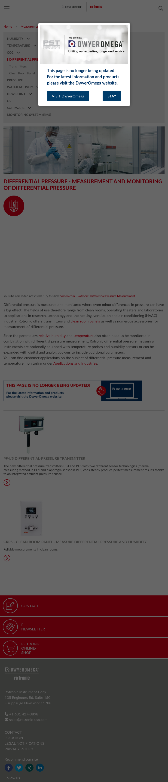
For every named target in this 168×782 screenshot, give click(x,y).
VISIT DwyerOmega (68, 96)
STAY (111, 96)
